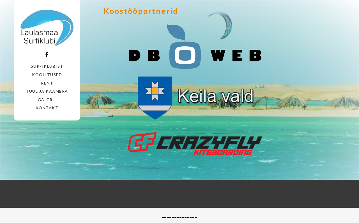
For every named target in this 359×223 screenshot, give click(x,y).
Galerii (47, 99)
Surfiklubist (47, 66)
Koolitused (47, 74)
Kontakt (47, 107)
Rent (47, 83)
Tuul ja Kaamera (47, 91)
